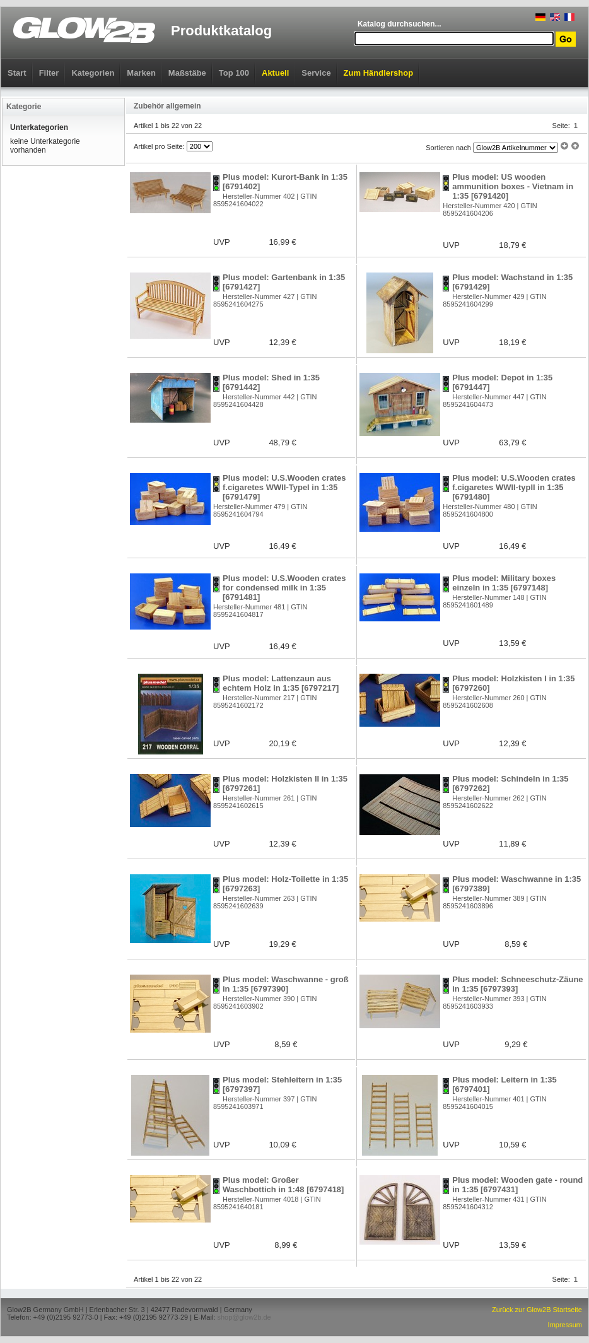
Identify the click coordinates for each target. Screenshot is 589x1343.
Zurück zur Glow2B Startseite (537, 1309)
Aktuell (275, 73)
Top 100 (234, 73)
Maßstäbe (187, 73)
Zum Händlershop (379, 73)
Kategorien (92, 73)
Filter (49, 73)
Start (17, 73)
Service (315, 73)
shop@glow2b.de (244, 1317)
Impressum (565, 1324)
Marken (141, 73)
